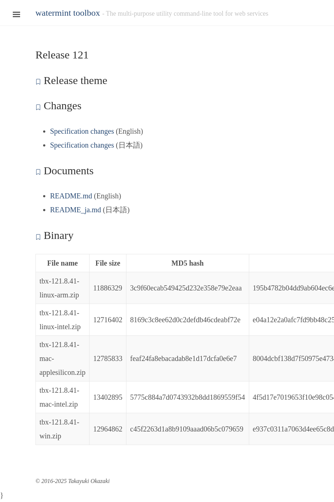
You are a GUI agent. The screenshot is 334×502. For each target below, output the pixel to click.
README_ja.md (75, 210)
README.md (71, 196)
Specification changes (82, 131)
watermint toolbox (67, 13)
